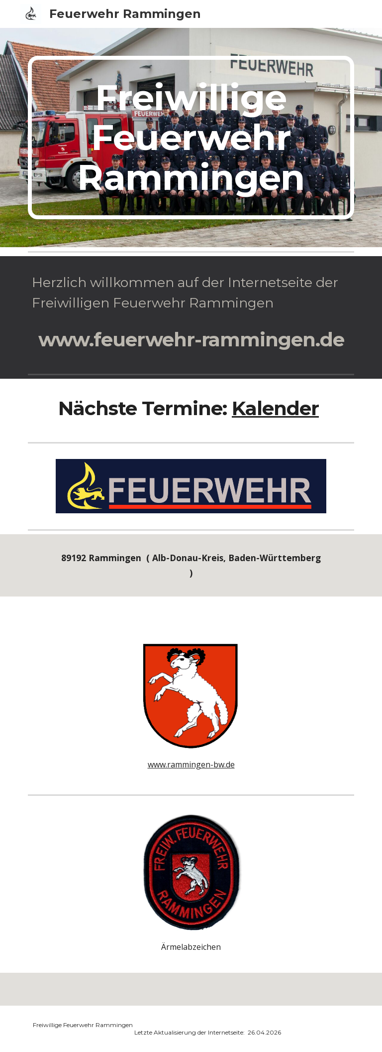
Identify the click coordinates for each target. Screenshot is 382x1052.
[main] (191, 137)
